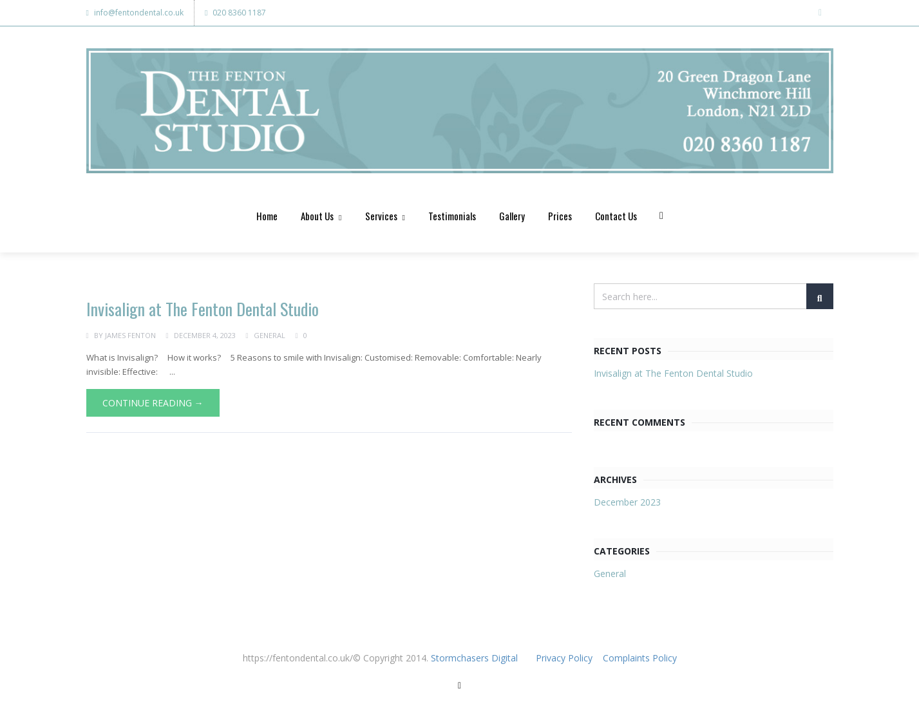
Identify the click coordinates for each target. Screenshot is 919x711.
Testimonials (452, 217)
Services (385, 217)
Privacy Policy (565, 660)
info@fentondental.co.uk (135, 12)
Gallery (512, 217)
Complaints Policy (640, 660)
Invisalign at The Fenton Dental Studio (202, 310)
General (269, 336)
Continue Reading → (153, 404)
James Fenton (130, 336)
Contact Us (616, 217)
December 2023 (627, 504)
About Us (321, 217)
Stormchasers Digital (474, 660)
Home (267, 217)
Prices (560, 217)
